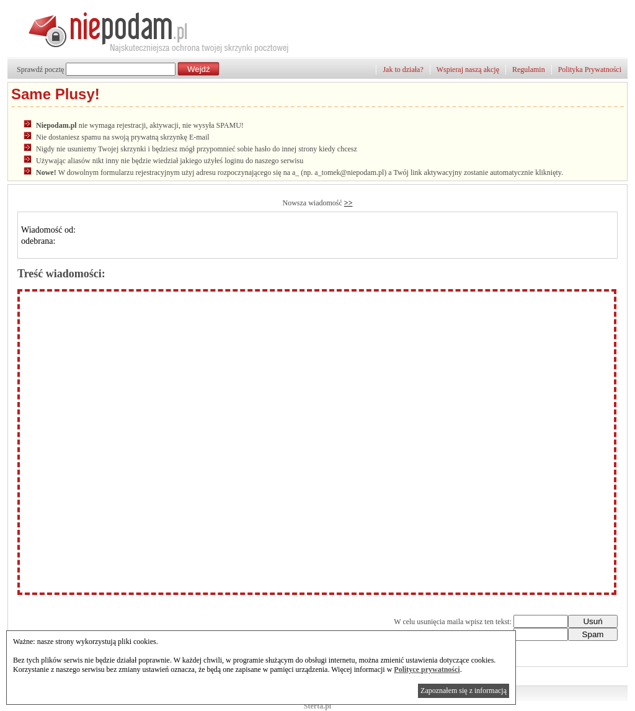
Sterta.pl (317, 706)
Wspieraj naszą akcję (468, 69)
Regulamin (528, 69)
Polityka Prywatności (589, 69)
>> (348, 203)
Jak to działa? (403, 69)
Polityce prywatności (427, 669)
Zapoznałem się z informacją (463, 690)
